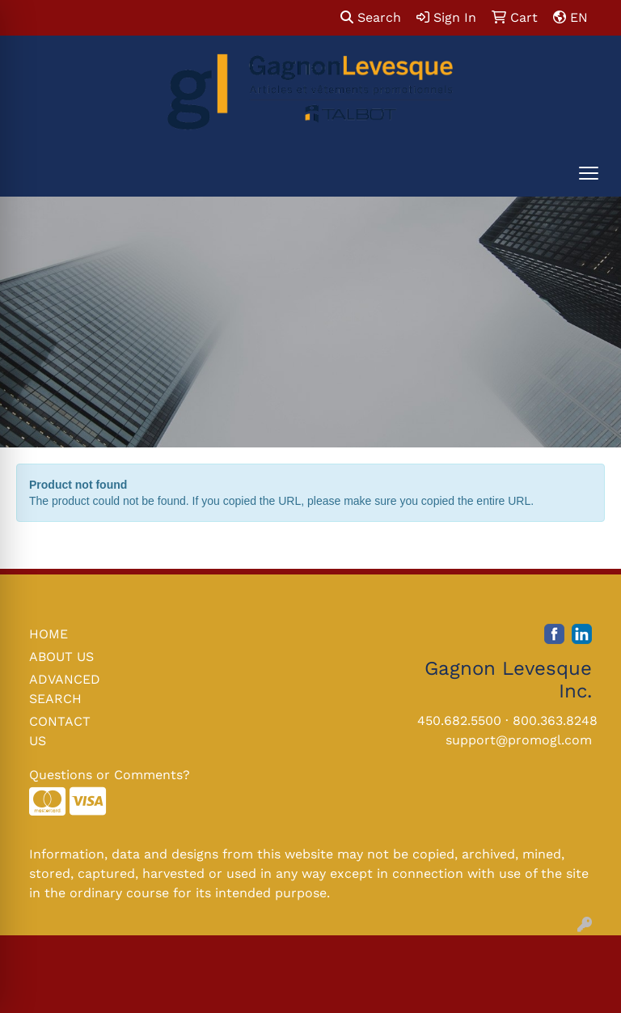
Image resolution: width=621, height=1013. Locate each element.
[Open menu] (588, 173)
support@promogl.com (519, 740)
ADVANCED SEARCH (64, 689)
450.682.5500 (459, 720)
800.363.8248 (555, 720)
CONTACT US (60, 731)
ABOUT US (61, 656)
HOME (48, 634)
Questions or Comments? (109, 774)
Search (370, 17)
